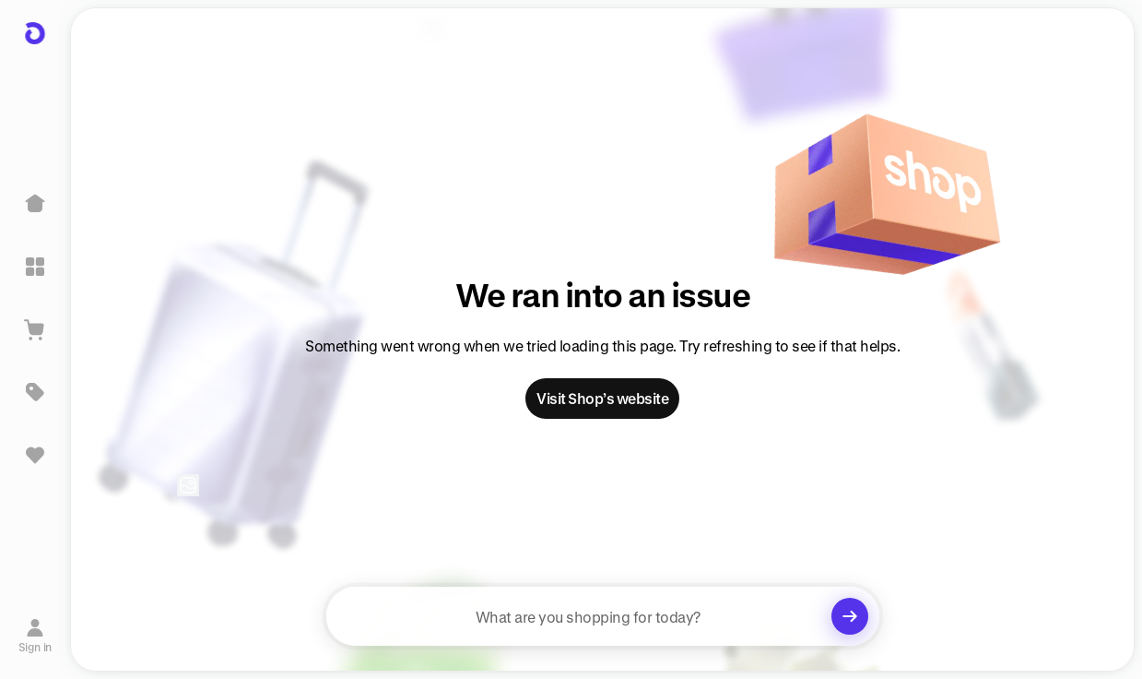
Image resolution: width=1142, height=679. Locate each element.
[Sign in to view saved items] (35, 455)
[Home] (35, 204)
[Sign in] (35, 636)
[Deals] (35, 392)
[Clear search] (849, 616)
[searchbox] (603, 616)
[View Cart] (35, 329)
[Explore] (35, 266)
